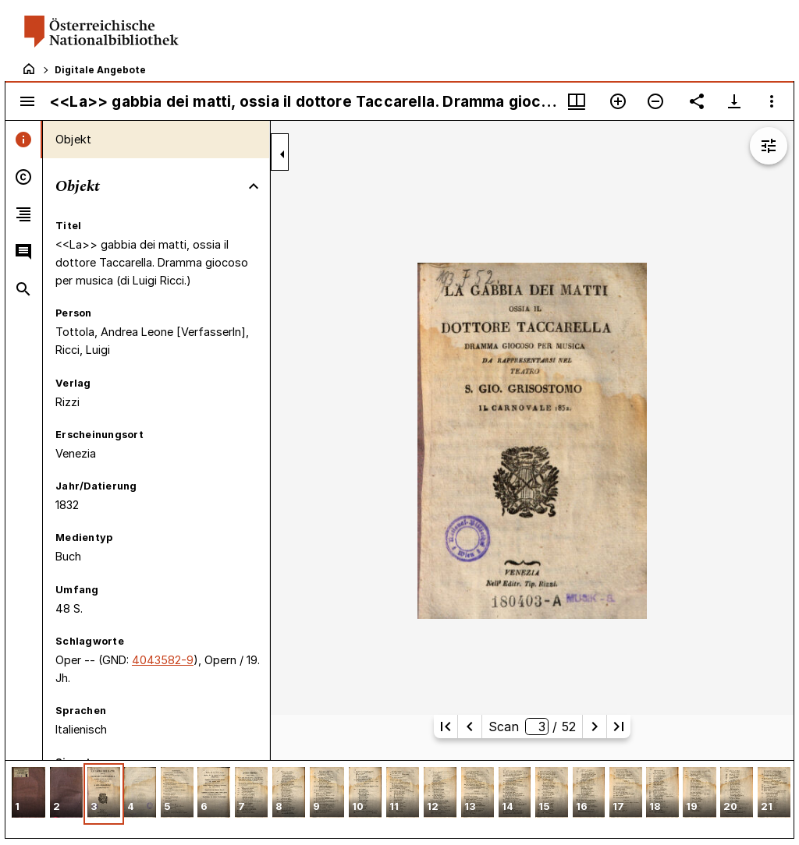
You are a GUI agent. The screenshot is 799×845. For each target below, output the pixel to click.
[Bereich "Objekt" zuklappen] (253, 186)
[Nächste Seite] (594, 726)
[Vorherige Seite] (469, 726)
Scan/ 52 (532, 726)
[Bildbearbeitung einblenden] (768, 145)
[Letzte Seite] (618, 726)
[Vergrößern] (618, 101)
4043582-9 (163, 659)
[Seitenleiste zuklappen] (282, 154)
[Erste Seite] (445, 726)
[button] (28, 794)
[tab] (23, 139)
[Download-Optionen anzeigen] (734, 101)
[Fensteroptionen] (771, 101)
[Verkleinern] (655, 101)
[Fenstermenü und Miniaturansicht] (576, 101)
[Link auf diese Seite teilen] (697, 101)
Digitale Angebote (100, 70)
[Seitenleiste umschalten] (27, 101)
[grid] (399, 799)
